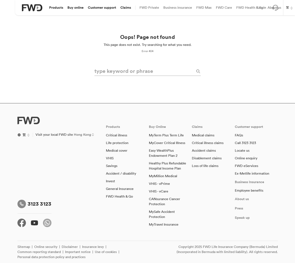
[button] (56, 7)
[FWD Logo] (32, 7)
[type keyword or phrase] (144, 71)
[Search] (198, 71)
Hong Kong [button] (82, 134)
